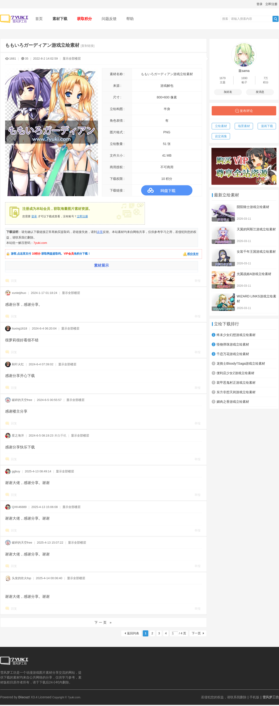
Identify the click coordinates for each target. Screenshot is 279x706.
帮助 (130, 19)
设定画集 (221, 136)
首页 (39, 19)
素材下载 (59, 19)
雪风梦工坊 (271, 697)
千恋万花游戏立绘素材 (233, 354)
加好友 (228, 92)
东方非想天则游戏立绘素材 (236, 392)
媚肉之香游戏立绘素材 (233, 401)
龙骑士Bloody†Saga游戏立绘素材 (241, 363)
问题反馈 (109, 19)
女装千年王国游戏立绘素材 (256, 251)
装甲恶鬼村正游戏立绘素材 (236, 382)
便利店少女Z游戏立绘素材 (235, 373)
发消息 (260, 92)
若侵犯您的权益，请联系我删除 (224, 697)
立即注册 (271, 4)
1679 (222, 78)
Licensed (44, 697)
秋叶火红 (18, 364)
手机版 (254, 697)
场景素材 (244, 126)
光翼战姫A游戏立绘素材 (254, 274)
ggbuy (16, 471)
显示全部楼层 (72, 58)
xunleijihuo (19, 293)
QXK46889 (19, 507)
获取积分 (84, 19)
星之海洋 (18, 435)
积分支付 (192, 254)
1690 (244, 78)
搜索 (225, 18)
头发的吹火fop (21, 578)
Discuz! (24, 697)
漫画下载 (267, 126)
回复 (14, 280)
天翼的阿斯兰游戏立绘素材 (256, 229)
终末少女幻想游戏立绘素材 (236, 335)
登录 (259, 4)
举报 (198, 280)
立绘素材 (221, 126)
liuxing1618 (19, 328)
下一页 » (103, 622)
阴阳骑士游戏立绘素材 (253, 207)
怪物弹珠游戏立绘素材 (233, 344)
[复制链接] (87, 45)
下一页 (196, 633)
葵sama (244, 71)
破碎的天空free (22, 400)
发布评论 (246, 111)
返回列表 (133, 633)
